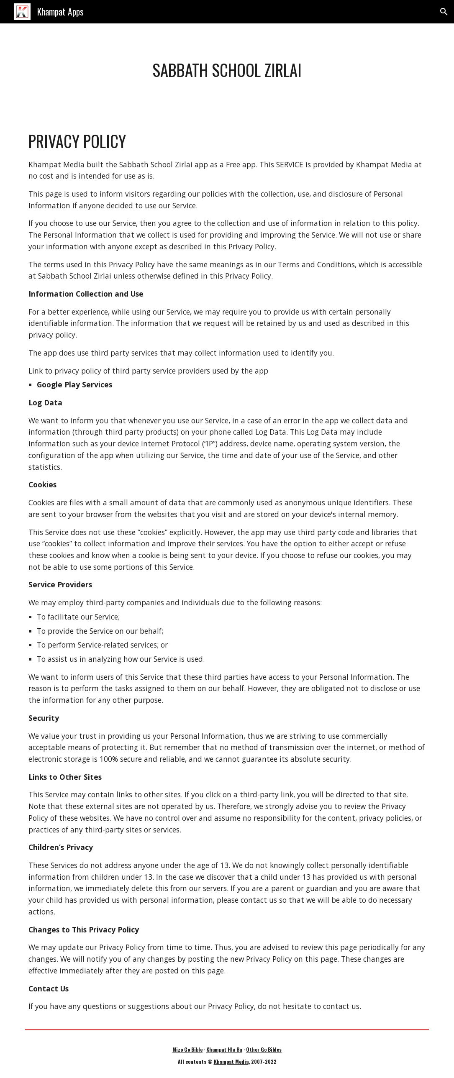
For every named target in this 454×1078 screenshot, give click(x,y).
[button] (444, 12)
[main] (227, 70)
